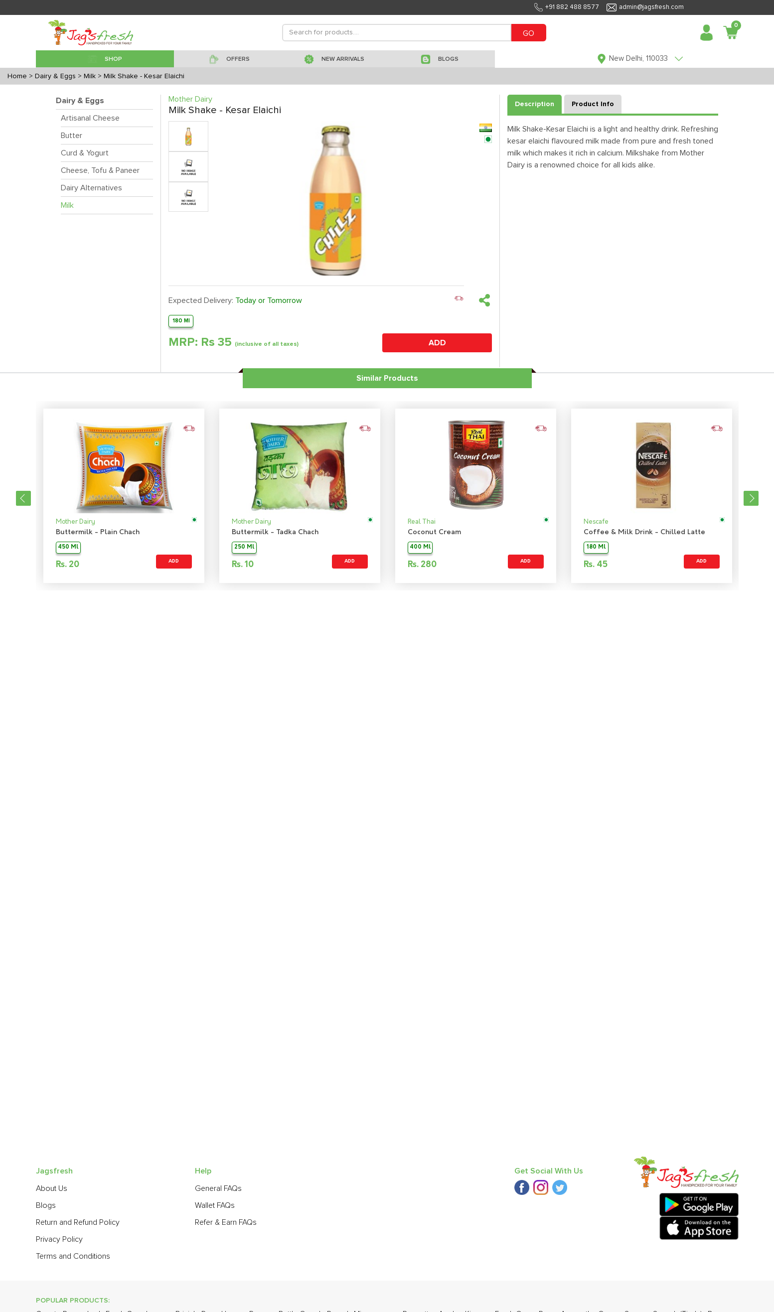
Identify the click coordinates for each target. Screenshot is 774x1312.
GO (528, 33)
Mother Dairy (75, 522)
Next (751, 498)
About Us (51, 1188)
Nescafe (596, 522)
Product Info (593, 104)
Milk (67, 205)
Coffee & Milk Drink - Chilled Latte (644, 532)
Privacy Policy (59, 1239)
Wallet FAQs (215, 1205)
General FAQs (218, 1188)
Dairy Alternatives (91, 188)
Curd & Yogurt (85, 153)
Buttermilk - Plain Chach (98, 532)
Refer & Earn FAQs (226, 1222)
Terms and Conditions (73, 1256)
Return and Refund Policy (78, 1222)
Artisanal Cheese (90, 118)
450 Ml (68, 547)
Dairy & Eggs (80, 101)
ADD (437, 343)
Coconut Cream (434, 532)
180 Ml (181, 320)
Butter (71, 136)
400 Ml (420, 547)
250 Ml (244, 547)
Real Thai (422, 522)
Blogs (46, 1205)
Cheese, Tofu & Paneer (100, 170)
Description (534, 104)
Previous (23, 498)
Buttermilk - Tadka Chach (275, 532)
